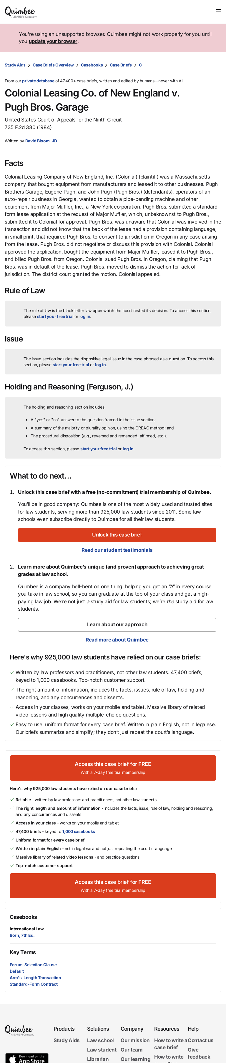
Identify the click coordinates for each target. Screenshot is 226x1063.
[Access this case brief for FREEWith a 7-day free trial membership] (113, 767)
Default (17, 971)
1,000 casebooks (78, 831)
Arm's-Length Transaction (35, 977)
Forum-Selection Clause (33, 964)
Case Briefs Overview (53, 64)
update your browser (53, 41)
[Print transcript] (215, 65)
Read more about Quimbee (117, 640)
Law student (102, 1050)
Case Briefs (121, 64)
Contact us (201, 1040)
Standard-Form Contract (33, 984)
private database (38, 80)
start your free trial (55, 316)
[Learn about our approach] (117, 625)
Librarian (98, 1059)
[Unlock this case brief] (117, 535)
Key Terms (23, 952)
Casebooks (92, 64)
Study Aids (15, 64)
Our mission (135, 1040)
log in (84, 316)
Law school (100, 1040)
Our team (132, 1050)
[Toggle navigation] (218, 11)
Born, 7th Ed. (22, 935)
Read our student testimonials (117, 550)
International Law (27, 928)
